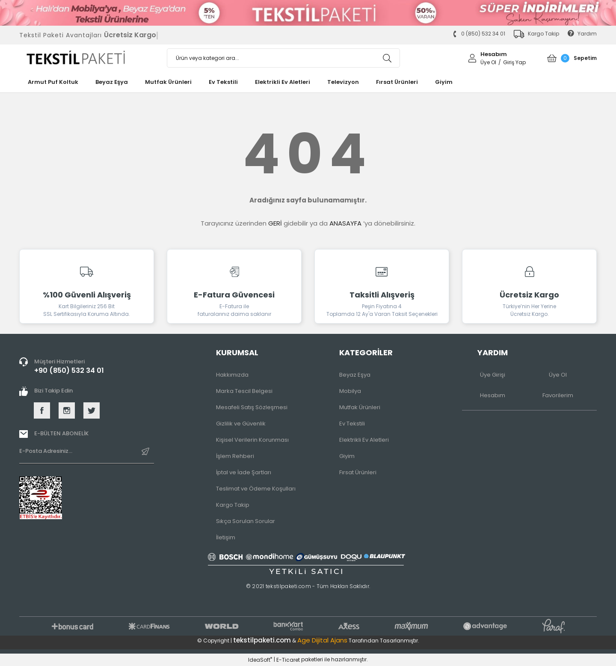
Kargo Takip (232, 505)
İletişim (225, 537)
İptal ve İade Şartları (243, 472)
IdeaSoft (260, 659)
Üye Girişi (492, 375)
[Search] (283, 58)
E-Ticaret (288, 659)
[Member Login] (472, 57)
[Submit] (145, 454)
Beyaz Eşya (354, 375)
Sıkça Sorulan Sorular (245, 521)
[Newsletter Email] (86, 455)
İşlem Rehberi (235, 456)
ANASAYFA (345, 223)
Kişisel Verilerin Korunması (252, 440)
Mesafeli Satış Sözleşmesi (251, 407)
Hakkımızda (232, 375)
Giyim (347, 456)
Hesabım (492, 395)
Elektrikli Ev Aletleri (364, 440)
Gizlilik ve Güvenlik (241, 423)
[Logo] (86, 58)
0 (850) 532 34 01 (479, 33)
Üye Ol (558, 375)
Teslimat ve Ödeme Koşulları (256, 489)
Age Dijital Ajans (322, 640)
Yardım (582, 33)
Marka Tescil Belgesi (244, 391)
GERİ (275, 223)
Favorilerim (557, 395)
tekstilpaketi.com (262, 640)
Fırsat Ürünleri (357, 472)
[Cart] (572, 58)
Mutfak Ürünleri (359, 407)
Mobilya (350, 391)
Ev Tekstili (352, 423)
